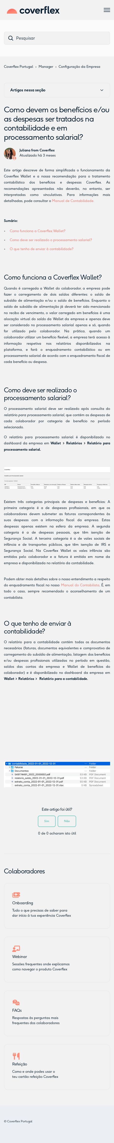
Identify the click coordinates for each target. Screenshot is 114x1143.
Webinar (19, 957)
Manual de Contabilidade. (73, 201)
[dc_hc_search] (57, 38)
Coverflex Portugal (18, 67)
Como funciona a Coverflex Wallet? (37, 231)
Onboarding (22, 903)
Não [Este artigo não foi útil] (67, 821)
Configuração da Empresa (79, 67)
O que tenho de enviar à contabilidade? (41, 249)
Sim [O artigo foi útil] (46, 821)
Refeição (19, 1064)
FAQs (16, 1010)
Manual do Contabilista (80, 585)
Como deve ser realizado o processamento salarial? (51, 240)
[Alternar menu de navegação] (107, 10)
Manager (46, 67)
